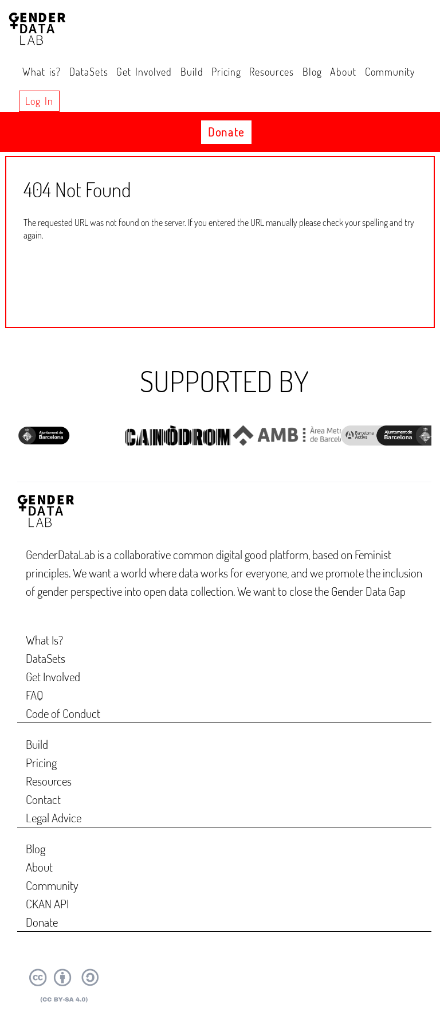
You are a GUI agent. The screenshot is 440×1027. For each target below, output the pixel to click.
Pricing (226, 71)
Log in (39, 101)
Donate (226, 131)
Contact (43, 799)
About (343, 71)
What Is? (44, 639)
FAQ (35, 694)
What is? (41, 71)
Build (191, 71)
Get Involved (144, 71)
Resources (271, 71)
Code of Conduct (63, 713)
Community (390, 71)
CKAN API (47, 903)
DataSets (88, 71)
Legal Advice (53, 817)
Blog (312, 71)
